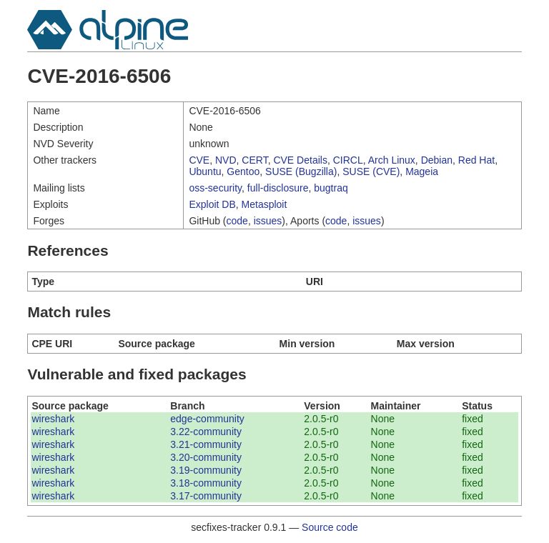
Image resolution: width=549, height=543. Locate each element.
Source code (330, 527)
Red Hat (476, 160)
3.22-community (206, 431)
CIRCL (348, 160)
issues (268, 220)
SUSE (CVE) (371, 171)
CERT (254, 160)
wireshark (52, 418)
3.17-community (206, 496)
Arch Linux (391, 160)
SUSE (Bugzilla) (301, 171)
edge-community (207, 418)
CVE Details (300, 160)
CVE (199, 160)
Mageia (421, 171)
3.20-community (206, 457)
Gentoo (243, 171)
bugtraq (330, 188)
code (237, 220)
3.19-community (206, 470)
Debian (436, 160)
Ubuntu (205, 171)
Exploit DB (212, 204)
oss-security (215, 188)
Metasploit (264, 204)
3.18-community (206, 483)
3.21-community (206, 444)
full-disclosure (278, 188)
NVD (226, 160)
